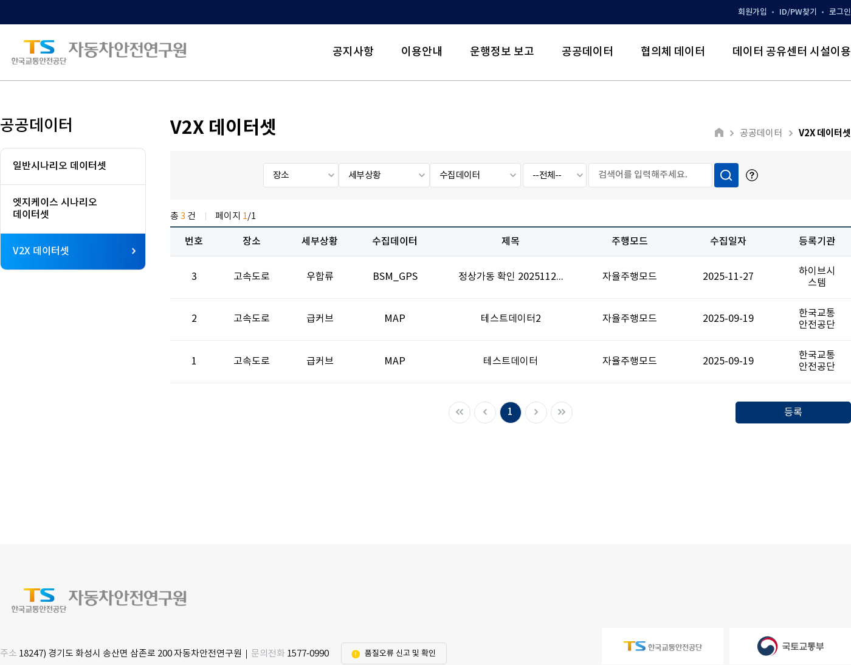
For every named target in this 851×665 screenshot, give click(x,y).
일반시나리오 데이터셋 (59, 166)
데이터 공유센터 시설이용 (791, 52)
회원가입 (752, 12)
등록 (793, 412)
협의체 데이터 (673, 52)
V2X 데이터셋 (74, 251)
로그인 (840, 12)
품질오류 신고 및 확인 (400, 653)
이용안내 (422, 52)
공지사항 (353, 52)
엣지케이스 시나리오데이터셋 (55, 208)
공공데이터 (587, 52)
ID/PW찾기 (798, 12)
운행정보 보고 (502, 52)
